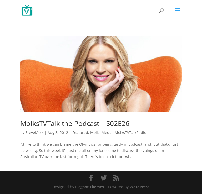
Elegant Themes (89, 186)
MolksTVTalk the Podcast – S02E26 (74, 123)
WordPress (139, 186)
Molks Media (101, 132)
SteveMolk (34, 132)
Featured (80, 132)
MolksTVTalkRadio (130, 132)
